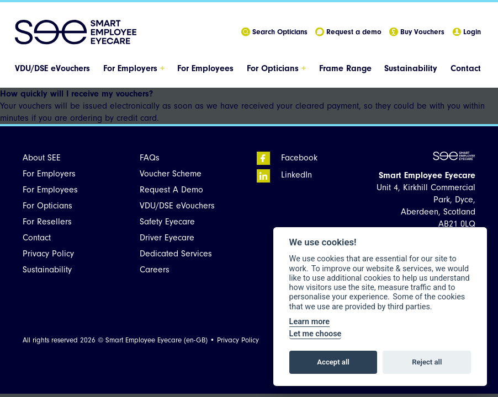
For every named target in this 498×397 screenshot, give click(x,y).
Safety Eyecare (167, 222)
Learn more (309, 321)
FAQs (150, 158)
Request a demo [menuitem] (348, 32)
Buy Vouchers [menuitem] (416, 32)
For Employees (205, 68)
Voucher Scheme (171, 174)
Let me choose (315, 334)
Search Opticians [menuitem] (274, 32)
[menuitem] (53, 68)
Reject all (427, 362)
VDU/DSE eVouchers (52, 68)
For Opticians (276, 68)
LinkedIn (284, 175)
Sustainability (410, 68)
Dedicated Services (176, 254)
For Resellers (47, 222)
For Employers (134, 68)
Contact (466, 68)
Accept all (333, 362)
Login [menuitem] (466, 32)
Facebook (287, 158)
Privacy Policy (48, 254)
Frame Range (345, 68)
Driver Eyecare (167, 238)
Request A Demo (171, 190)
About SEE (42, 158)
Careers (154, 270)
